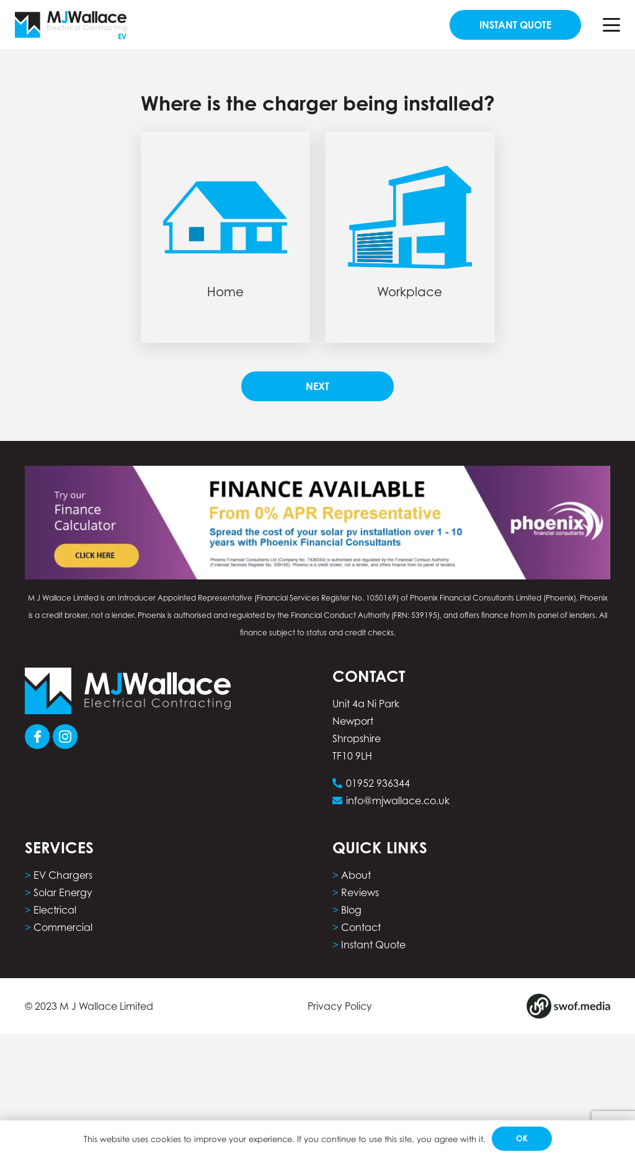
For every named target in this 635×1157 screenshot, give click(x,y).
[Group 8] (568, 1006)
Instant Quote (373, 944)
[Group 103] (65, 736)
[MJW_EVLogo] (71, 25)
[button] (611, 25)
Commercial (62, 927)
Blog (351, 910)
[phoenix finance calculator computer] (317, 522)
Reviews (360, 892)
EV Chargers (62, 875)
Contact (361, 927)
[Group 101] (37, 736)
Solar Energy (62, 892)
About (356, 875)
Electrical (54, 910)
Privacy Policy (340, 1006)
